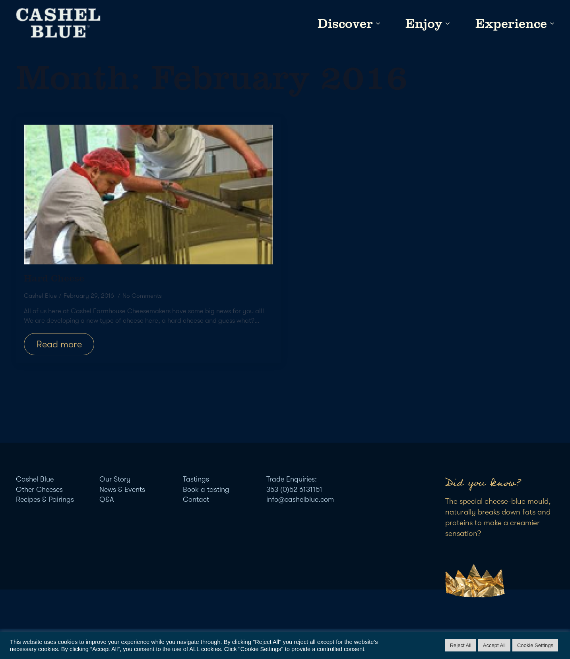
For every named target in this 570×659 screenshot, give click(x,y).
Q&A (106, 499)
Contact (196, 499)
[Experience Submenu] (550, 23)
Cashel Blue (35, 479)
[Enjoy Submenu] (446, 23)
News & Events (122, 489)
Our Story (114, 479)
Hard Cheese (54, 278)
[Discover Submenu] (376, 23)
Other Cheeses (39, 489)
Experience (511, 23)
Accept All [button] (494, 645)
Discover (345, 23)
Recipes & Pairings (45, 499)
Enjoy (423, 23)
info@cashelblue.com (300, 499)
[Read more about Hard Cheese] (59, 344)
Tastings (196, 479)
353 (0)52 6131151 (294, 489)
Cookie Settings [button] (535, 645)
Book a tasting (206, 489)
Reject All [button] (460, 645)
